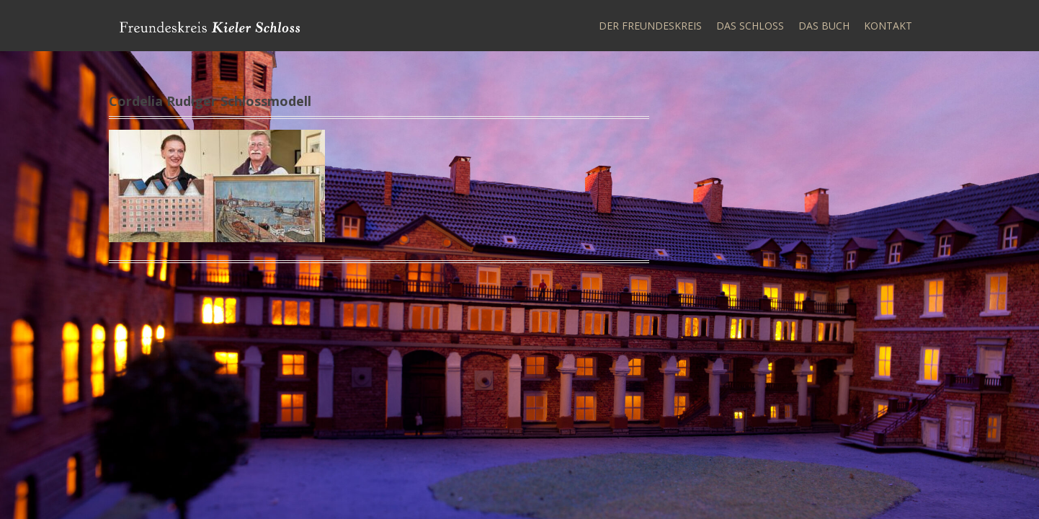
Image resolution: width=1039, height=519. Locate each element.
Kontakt (888, 25)
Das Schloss (750, 25)
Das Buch (824, 25)
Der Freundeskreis (650, 25)
